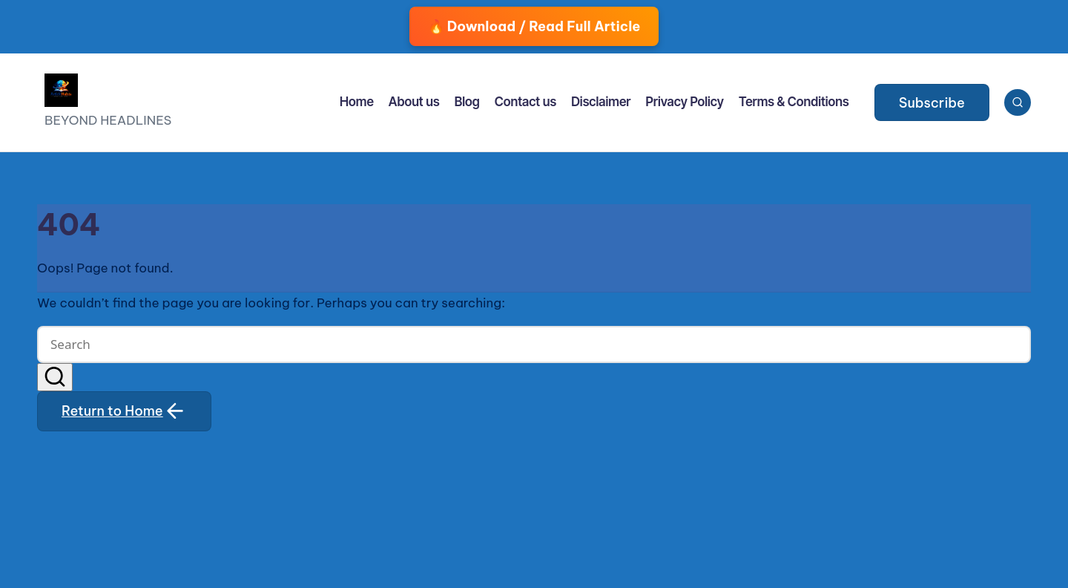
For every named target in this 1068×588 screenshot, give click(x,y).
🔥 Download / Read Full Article (534, 26)
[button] (931, 102)
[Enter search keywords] (534, 344)
